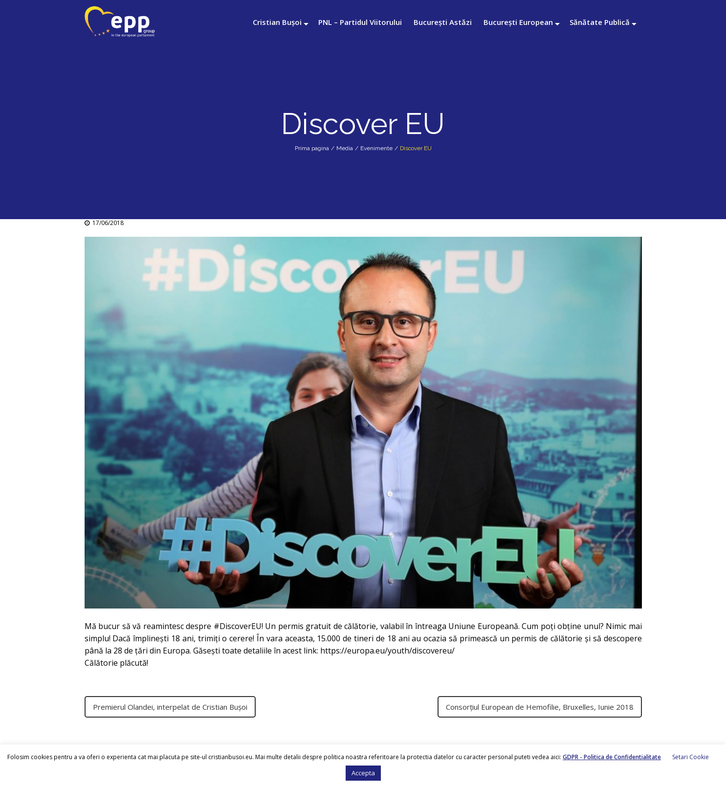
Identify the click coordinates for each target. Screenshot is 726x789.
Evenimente (376, 148)
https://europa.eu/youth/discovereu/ (387, 650)
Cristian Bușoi (277, 22)
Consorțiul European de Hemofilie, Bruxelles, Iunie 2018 (540, 707)
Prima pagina (312, 148)
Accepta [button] (363, 772)
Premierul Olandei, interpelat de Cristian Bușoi (170, 707)
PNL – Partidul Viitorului (360, 22)
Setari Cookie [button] (690, 757)
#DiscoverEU (238, 626)
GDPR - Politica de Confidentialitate (612, 757)
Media (344, 148)
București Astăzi (443, 22)
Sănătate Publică (600, 22)
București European (518, 22)
